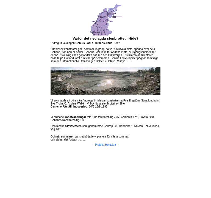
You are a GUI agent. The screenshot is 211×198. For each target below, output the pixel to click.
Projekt (99, 144)
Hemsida (110, 144)
